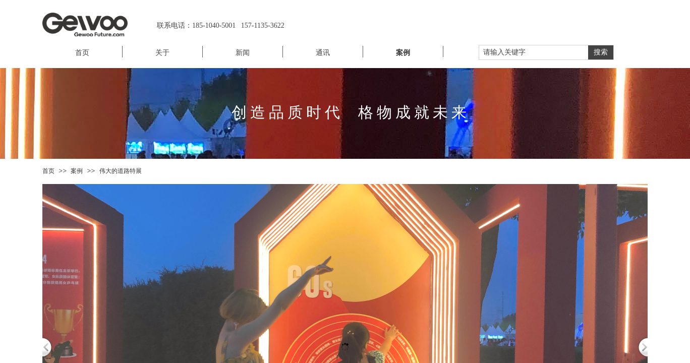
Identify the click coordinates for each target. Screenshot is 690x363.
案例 (77, 170)
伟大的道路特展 (120, 170)
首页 (48, 170)
